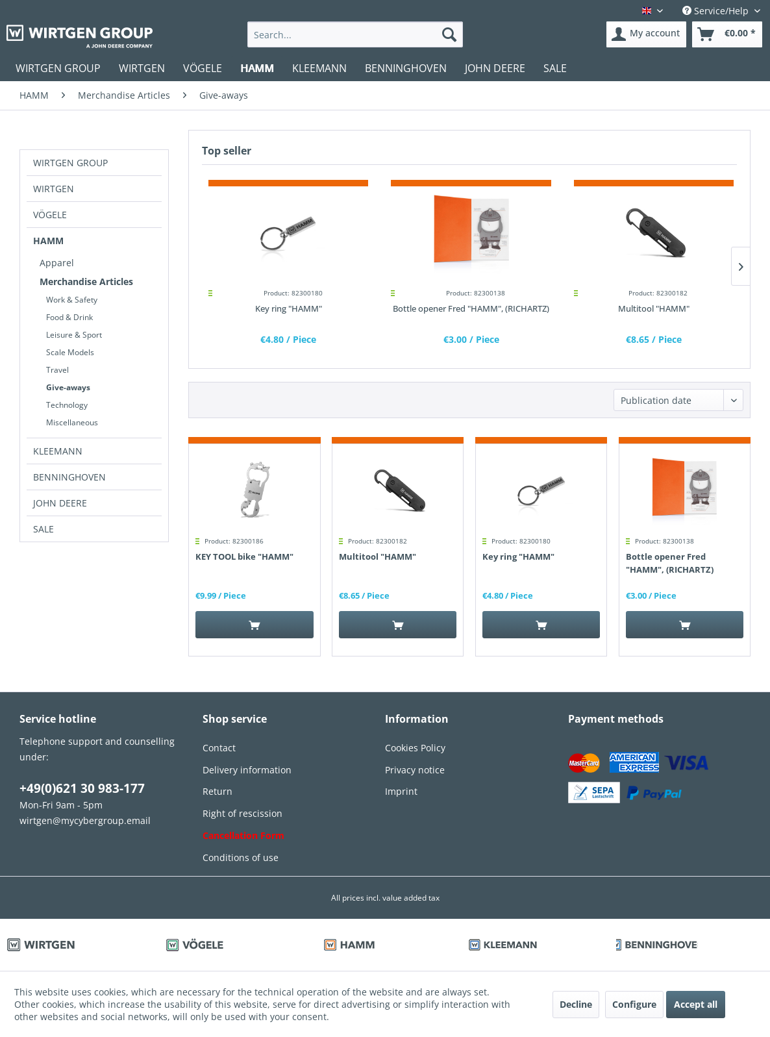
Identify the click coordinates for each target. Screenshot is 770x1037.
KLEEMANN (57, 451)
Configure (634, 1004)
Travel (57, 369)
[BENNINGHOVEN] (406, 68)
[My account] (646, 34)
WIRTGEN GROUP (70, 162)
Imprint (401, 791)
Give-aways (68, 387)
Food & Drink (69, 317)
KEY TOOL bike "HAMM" (244, 556)
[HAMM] (257, 68)
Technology (67, 404)
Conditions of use (241, 857)
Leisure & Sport (74, 334)
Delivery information (247, 770)
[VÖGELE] (202, 68)
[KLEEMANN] (319, 68)
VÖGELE (50, 214)
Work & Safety (71, 299)
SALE (43, 529)
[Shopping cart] (727, 34)
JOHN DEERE (60, 503)
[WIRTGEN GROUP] (58, 68)
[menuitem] (355, 34)
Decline (576, 1004)
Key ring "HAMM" (288, 308)
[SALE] (555, 68)
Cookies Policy (415, 748)
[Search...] (355, 34)
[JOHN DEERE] (495, 68)
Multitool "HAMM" (653, 308)
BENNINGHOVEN (69, 477)
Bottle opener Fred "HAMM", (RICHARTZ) (471, 308)
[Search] (449, 34)
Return (217, 791)
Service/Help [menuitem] (716, 11)
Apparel (57, 262)
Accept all (695, 1004)
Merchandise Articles (86, 281)
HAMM (48, 240)
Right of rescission (242, 813)
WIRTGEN (53, 188)
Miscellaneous (72, 422)
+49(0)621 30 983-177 (82, 788)
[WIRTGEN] (142, 68)
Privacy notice (415, 770)
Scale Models (70, 352)
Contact (219, 748)
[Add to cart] (254, 624)
